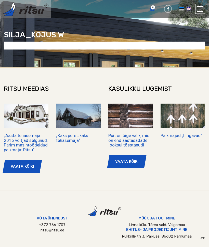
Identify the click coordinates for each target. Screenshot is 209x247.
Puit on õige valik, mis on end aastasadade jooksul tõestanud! (128, 140)
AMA (203, 238)
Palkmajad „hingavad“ (181, 135)
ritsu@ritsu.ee (52, 230)
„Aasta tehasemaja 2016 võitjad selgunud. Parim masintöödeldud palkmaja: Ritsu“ (26, 142)
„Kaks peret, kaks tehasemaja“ (72, 138)
